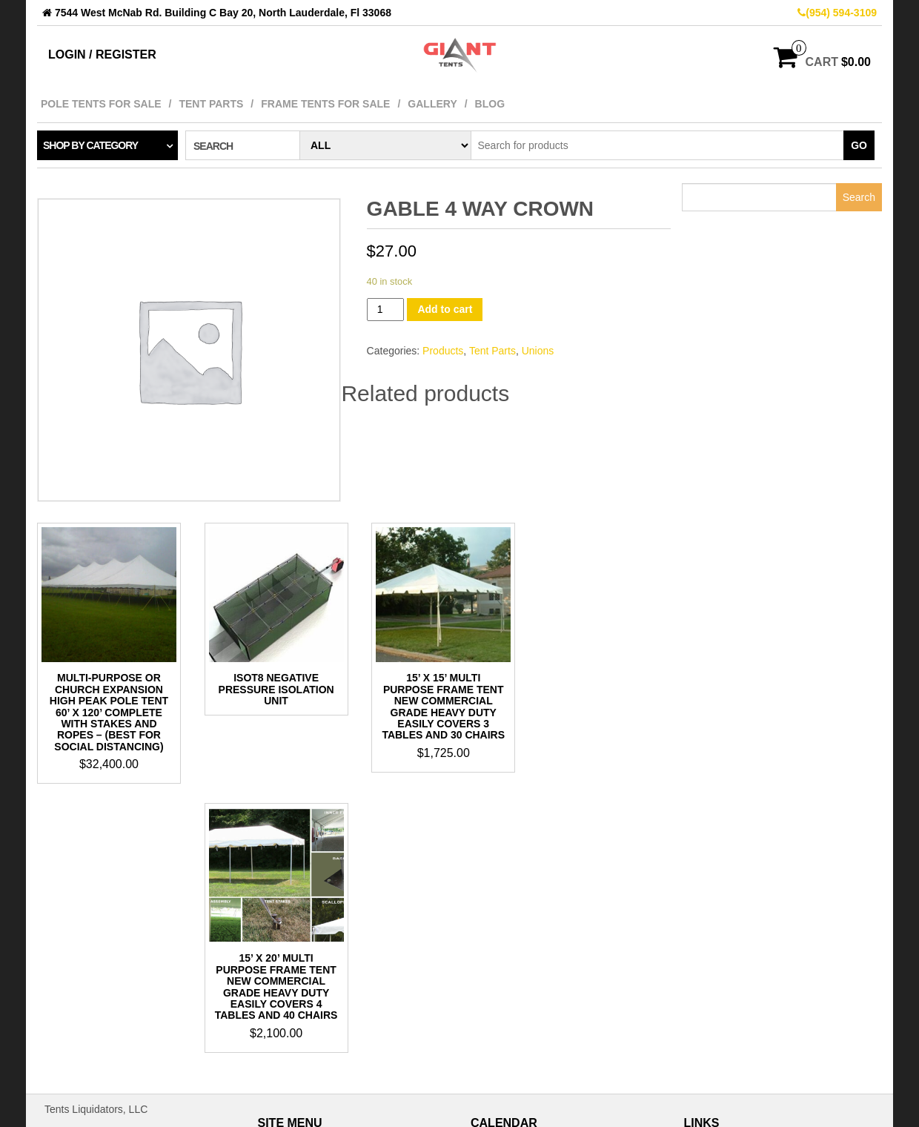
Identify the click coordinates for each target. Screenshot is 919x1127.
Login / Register (102, 54)
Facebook (721, 872)
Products (442, 351)
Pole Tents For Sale (101, 104)
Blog (490, 104)
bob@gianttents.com (92, 955)
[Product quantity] (386, 309)
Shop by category (90, 145)
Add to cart (444, 309)
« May (485, 1078)
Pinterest (719, 902)
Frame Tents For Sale (325, 104)
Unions (538, 351)
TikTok (714, 887)
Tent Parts (211, 104)
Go (859, 145)
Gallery (432, 104)
